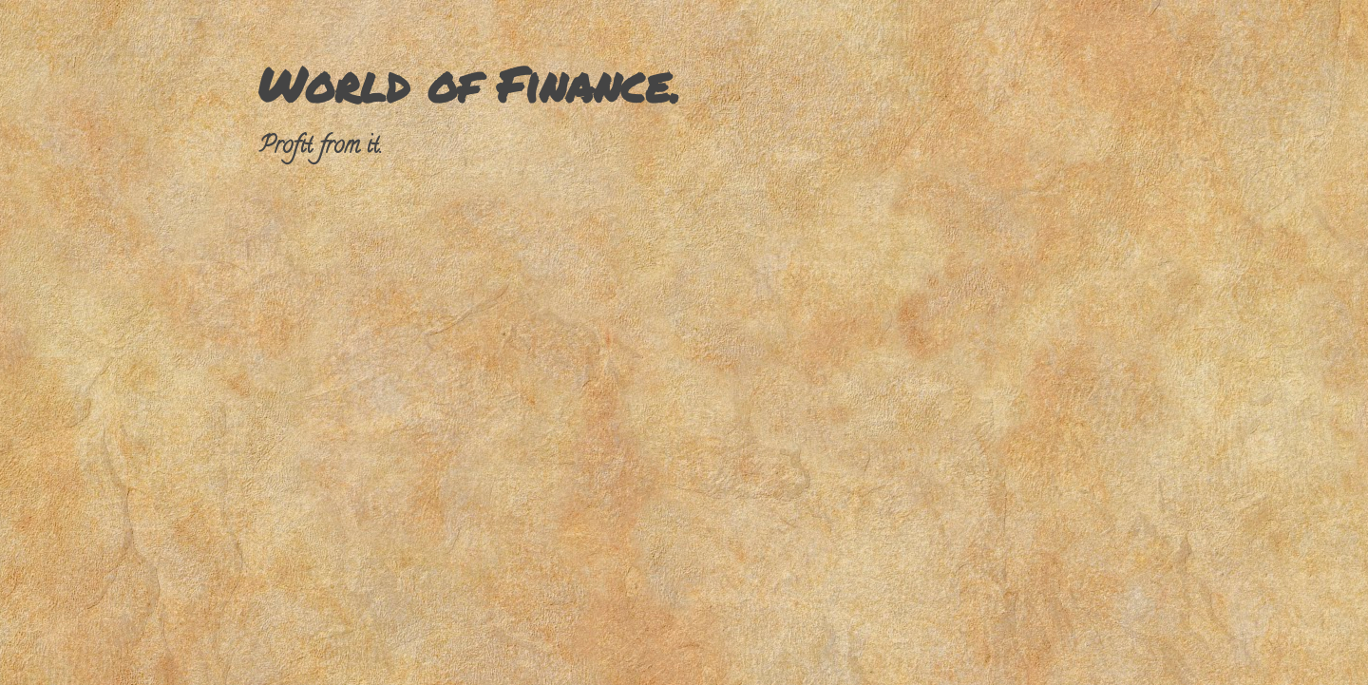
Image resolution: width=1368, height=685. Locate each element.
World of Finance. (468, 84)
